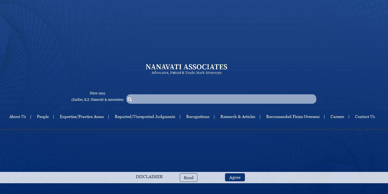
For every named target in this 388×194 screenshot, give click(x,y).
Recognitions (197, 116)
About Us (17, 116)
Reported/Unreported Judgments (145, 116)
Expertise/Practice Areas (82, 116)
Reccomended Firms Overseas (293, 116)
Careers (337, 116)
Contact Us (365, 116)
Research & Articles (237, 116)
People (43, 116)
